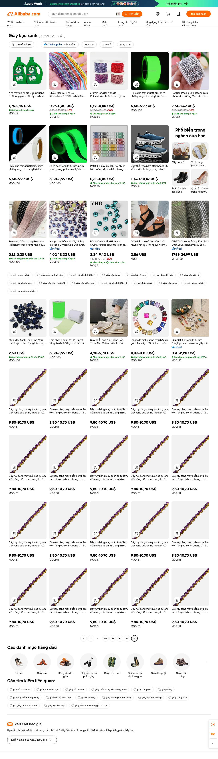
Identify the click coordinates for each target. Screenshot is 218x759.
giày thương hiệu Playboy (116, 697)
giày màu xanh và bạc (50, 275)
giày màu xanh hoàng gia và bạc (89, 705)
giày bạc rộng (86, 697)
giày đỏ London (75, 689)
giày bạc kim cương (150, 697)
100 (134, 638)
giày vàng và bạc (194, 283)
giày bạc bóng (111, 275)
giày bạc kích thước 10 (114, 283)
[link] (213, 724)
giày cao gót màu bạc (22, 291)
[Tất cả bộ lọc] (21, 44)
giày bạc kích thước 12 (52, 283)
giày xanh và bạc (20, 275)
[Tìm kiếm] (132, 14)
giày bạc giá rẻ (189, 275)
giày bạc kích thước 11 (82, 275)
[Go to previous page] (83, 638)
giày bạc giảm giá (83, 283)
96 (105, 638)
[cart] (168, 14)
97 (113, 638)
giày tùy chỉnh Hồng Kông (24, 697)
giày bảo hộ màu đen (58, 697)
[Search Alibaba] (82, 14)
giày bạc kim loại (54, 705)
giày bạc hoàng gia (21, 283)
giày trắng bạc (177, 697)
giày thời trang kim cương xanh (109, 689)
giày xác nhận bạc (47, 689)
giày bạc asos (168, 283)
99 (127, 638)
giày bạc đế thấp (163, 275)
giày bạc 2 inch (136, 275)
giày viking (165, 689)
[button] (118, 14)
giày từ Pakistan (20, 689)
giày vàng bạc (142, 689)
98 (120, 638)
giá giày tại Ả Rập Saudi (23, 705)
